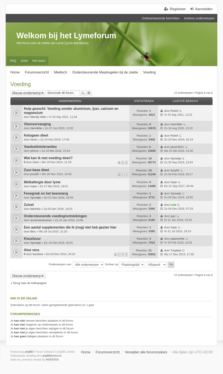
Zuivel (29, 205)
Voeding (20, 84)
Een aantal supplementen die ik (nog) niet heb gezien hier (70, 227)
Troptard (176, 250)
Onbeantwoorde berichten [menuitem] (161, 18)
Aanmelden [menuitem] (204, 9)
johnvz (34, 150)
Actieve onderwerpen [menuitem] (199, 18)
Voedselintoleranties (40, 147)
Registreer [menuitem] (178, 9)
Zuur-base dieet (36, 170)
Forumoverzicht (108, 352)
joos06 (34, 174)
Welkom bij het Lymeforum (66, 35)
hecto (33, 139)
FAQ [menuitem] (13, 60)
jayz (173, 216)
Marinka (35, 208)
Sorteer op (124, 265)
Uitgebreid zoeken (89, 92)
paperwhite (177, 238)
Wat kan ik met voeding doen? (48, 158)
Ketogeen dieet (36, 135)
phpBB (29, 351)
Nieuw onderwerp (26, 92)
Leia (173, 204)
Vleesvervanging (37, 124)
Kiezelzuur (32, 238)
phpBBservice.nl (51, 355)
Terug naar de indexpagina (30, 283)
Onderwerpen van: (76, 265)
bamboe (38, 254)
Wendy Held (38, 117)
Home (85, 352)
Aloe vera (31, 250)
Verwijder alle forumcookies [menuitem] (146, 352)
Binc (33, 231)
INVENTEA (52, 359)
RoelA (174, 110)
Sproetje (176, 158)
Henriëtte (36, 128)
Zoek (82, 92)
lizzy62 (175, 170)
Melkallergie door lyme (42, 182)
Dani (36, 162)
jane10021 (177, 147)
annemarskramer (41, 220)
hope (33, 186)
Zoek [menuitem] (24, 60)
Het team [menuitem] (39, 60)
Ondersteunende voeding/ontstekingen (55, 216)
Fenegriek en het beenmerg (46, 193)
